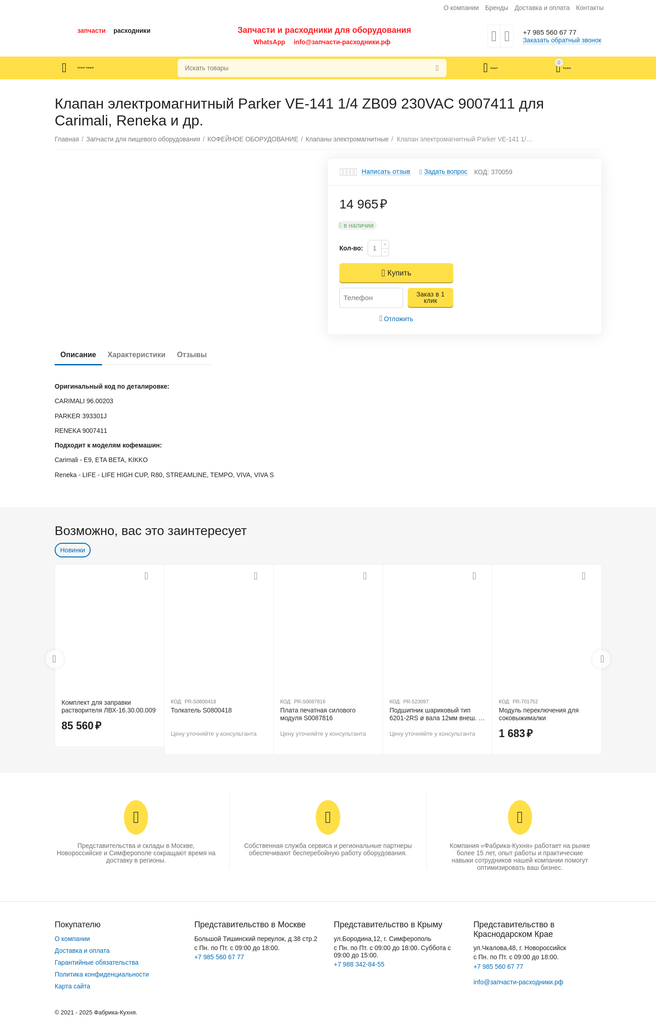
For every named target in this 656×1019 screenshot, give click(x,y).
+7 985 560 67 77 (555, 32)
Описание (81, 355)
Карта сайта (72, 986)
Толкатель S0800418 (201, 710)
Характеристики (146, 355)
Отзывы (209, 355)
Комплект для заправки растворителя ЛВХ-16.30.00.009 (109, 706)
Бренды (496, 7)
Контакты (590, 7)
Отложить (396, 318)
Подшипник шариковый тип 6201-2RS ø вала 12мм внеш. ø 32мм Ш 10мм (436, 714)
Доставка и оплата (542, 7)
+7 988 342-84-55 (359, 964)
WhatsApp (269, 42)
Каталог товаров (108, 68)
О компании (461, 7)
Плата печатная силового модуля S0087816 (317, 714)
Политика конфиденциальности (102, 974)
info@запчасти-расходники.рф (342, 42)
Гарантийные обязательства (96, 962)
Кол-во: (351, 248)
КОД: (481, 172)
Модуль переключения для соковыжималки (539, 714)
